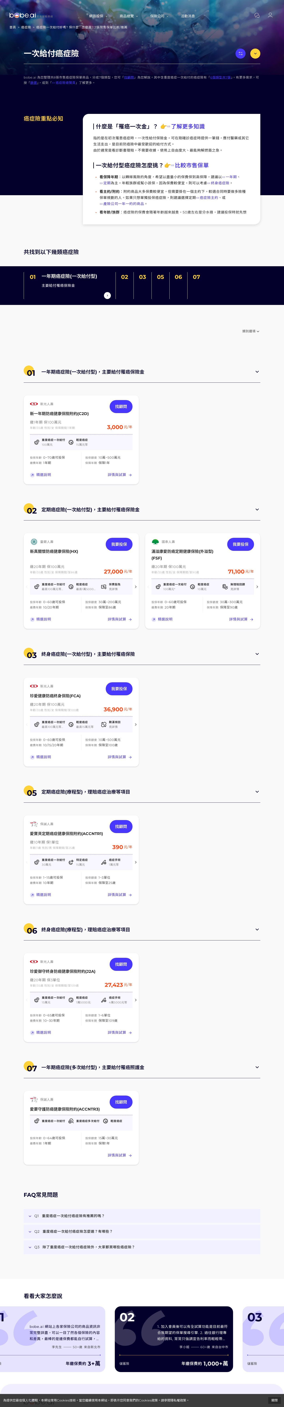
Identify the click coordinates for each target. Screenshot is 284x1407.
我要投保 (119, 544)
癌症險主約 (207, 198)
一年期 (229, 177)
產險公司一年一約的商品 (122, 204)
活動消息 (188, 16)
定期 (105, 183)
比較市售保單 (190, 165)
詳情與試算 (120, 475)
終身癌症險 (218, 183)
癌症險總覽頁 (64, 83)
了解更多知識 (186, 126)
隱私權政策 (178, 1400)
